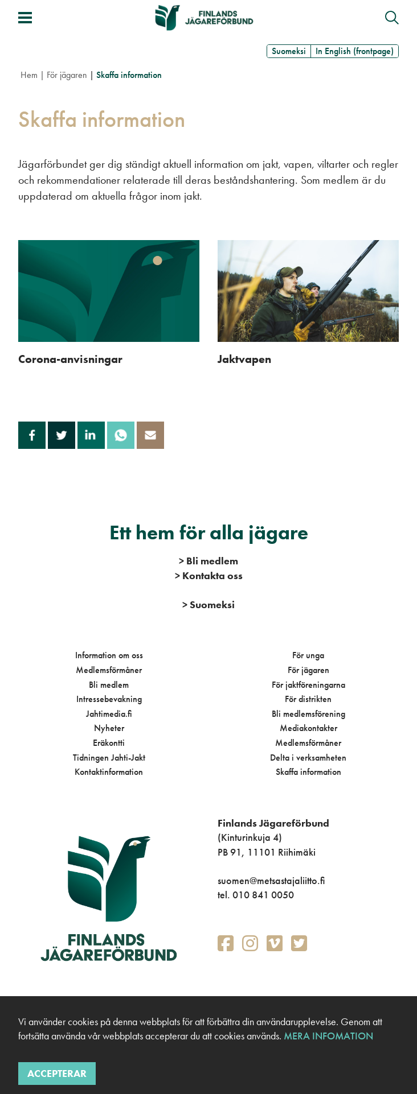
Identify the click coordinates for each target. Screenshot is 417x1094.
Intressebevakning (109, 699)
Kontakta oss (209, 575)
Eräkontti (109, 743)
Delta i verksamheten (308, 757)
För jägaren (67, 75)
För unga (308, 655)
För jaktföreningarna (308, 685)
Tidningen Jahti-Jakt (109, 757)
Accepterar (57, 1073)
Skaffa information (308, 772)
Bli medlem (109, 685)
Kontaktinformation (109, 772)
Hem (29, 75)
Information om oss (109, 655)
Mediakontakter (308, 728)
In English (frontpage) (355, 51)
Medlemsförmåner (109, 670)
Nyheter (109, 728)
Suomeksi (289, 51)
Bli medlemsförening (308, 714)
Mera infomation (327, 1035)
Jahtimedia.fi (109, 714)
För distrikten (308, 699)
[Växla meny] (25, 17)
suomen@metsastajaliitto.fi (271, 880)
